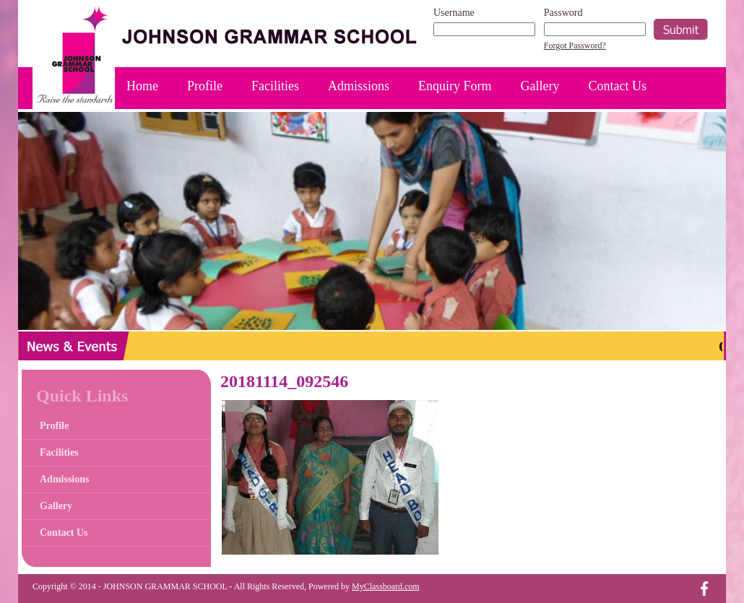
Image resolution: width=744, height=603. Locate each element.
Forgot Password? (575, 45)
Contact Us (618, 86)
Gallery (540, 86)
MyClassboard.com (386, 586)
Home (142, 86)
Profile (204, 86)
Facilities (275, 86)
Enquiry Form (455, 86)
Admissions (358, 86)
